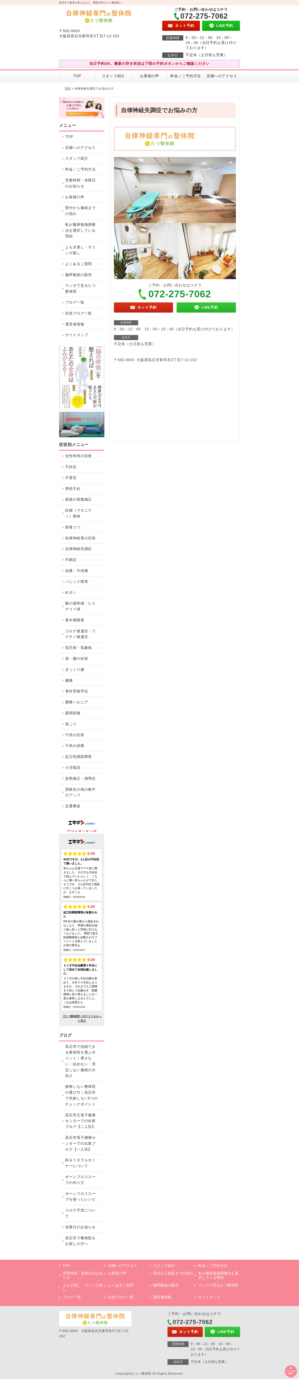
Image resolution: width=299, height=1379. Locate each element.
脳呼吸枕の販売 (78, 275)
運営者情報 (74, 324)
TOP (77, 76)
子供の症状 (74, 735)
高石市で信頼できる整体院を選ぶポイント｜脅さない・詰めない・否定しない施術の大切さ (80, 1061)
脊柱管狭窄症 (76, 691)
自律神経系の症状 (80, 538)
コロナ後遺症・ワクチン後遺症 (80, 634)
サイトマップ (76, 335)
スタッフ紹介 (113, 76)
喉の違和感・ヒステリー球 (80, 606)
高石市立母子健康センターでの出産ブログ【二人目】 (80, 1121)
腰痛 (69, 680)
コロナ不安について (80, 1213)
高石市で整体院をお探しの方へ (80, 1241)
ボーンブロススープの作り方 (80, 1180)
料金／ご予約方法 (185, 76)
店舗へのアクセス (222, 76)
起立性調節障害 (78, 757)
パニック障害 (76, 582)
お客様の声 (149, 76)
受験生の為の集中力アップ (80, 792)
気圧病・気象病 (78, 648)
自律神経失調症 (78, 549)
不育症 (71, 478)
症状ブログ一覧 (78, 313)
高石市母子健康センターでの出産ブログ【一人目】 (80, 1143)
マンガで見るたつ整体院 (80, 288)
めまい (71, 592)
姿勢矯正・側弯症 (80, 778)
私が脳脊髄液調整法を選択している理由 (80, 230)
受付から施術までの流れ (80, 211)
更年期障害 (74, 620)
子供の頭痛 (74, 746)
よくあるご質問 (78, 264)
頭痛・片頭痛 (76, 571)
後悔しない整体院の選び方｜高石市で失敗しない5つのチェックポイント (81, 1095)
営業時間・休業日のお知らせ (80, 183)
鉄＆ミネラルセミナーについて (80, 1163)
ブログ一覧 (74, 302)
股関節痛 (73, 713)
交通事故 (73, 806)
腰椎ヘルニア (76, 702)
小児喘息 (73, 768)
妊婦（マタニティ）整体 (78, 513)
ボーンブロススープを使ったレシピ (80, 1197)
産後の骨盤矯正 (78, 499)
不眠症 (71, 560)
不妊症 (71, 467)
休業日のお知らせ (80, 1227)
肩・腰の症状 (76, 659)
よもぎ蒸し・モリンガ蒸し (80, 250)
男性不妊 (73, 489)
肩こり (71, 724)
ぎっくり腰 (74, 670)
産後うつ (73, 527)
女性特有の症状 (78, 456)
